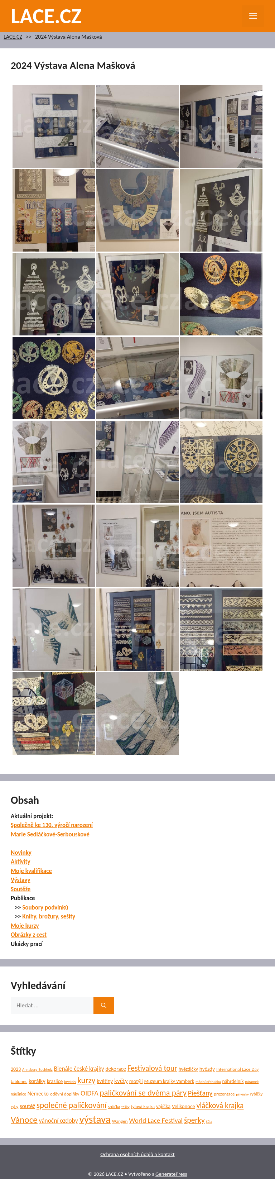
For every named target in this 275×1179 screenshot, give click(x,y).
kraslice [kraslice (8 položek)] (55, 1081)
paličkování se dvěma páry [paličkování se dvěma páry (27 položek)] (143, 1093)
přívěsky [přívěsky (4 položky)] (242, 1094)
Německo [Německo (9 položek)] (38, 1093)
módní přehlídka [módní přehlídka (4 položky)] (208, 1081)
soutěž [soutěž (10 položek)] (27, 1106)
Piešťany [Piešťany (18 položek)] (200, 1093)
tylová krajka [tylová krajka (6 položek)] (143, 1106)
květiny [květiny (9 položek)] (105, 1081)
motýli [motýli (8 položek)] (136, 1081)
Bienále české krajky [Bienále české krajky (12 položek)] (79, 1069)
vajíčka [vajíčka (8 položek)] (163, 1106)
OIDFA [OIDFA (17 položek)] (89, 1093)
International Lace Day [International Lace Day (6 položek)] (237, 1069)
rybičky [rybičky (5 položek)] (256, 1094)
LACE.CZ (46, 16)
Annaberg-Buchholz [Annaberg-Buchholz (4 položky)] (37, 1069)
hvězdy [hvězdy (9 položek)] (207, 1068)
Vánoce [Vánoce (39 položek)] (24, 1119)
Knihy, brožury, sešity (48, 916)
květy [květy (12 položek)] (121, 1081)
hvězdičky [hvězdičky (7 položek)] (188, 1069)
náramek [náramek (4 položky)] (252, 1081)
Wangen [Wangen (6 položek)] (120, 1121)
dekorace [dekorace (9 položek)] (115, 1068)
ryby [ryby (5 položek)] (14, 1106)
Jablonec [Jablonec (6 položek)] (19, 1081)
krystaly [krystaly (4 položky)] (70, 1081)
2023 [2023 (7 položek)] (16, 1069)
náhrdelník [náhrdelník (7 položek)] (232, 1081)
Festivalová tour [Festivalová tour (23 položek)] (152, 1068)
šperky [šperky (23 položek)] (194, 1120)
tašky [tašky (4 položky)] (125, 1106)
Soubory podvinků (45, 907)
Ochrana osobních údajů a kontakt (137, 1154)
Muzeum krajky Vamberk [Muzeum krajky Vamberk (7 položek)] (169, 1081)
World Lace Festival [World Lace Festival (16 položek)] (156, 1120)
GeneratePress (171, 1174)
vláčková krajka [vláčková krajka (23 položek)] (219, 1105)
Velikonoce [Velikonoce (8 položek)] (183, 1106)
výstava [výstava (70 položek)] (94, 1119)
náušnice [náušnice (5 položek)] (18, 1094)
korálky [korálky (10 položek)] (37, 1081)
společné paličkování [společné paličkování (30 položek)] (72, 1105)
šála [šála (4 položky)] (209, 1121)
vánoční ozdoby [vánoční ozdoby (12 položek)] (58, 1121)
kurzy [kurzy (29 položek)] (86, 1080)
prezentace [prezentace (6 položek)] (224, 1094)
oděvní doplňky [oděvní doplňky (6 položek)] (64, 1094)
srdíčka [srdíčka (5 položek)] (114, 1106)
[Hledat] (103, 1005)
